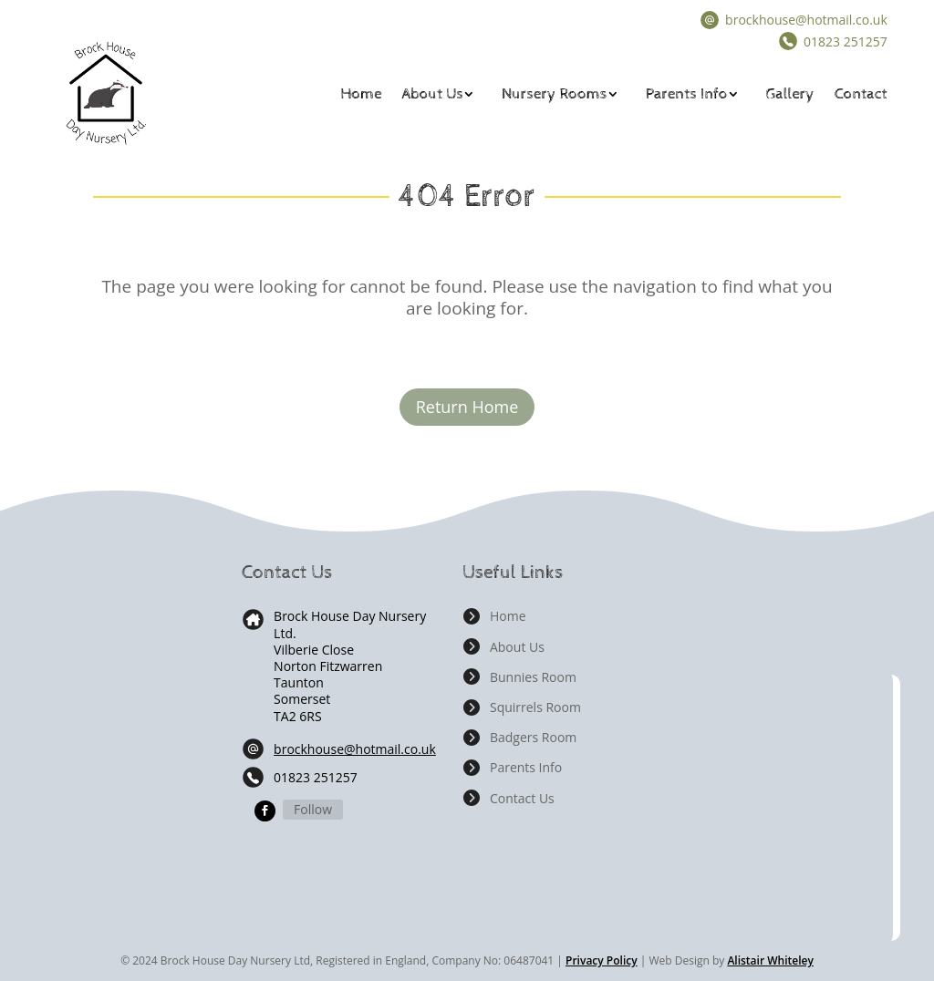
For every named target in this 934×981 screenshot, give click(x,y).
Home (360, 94)
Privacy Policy (602, 960)
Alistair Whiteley (770, 960)
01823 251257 (316, 777)
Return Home (467, 407)
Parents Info (687, 94)
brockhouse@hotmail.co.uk (806, 19)
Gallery (790, 94)
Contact (861, 94)
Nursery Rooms (554, 94)
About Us (432, 94)
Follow (313, 809)
